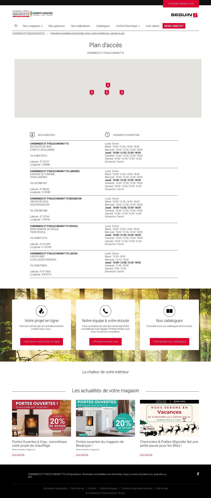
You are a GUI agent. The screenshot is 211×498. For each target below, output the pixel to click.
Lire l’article (18, 454)
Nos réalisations (80, 26)
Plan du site (162, 488)
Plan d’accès (77, 488)
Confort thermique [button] (128, 26)
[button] (108, 85)
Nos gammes (57, 26)
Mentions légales (109, 488)
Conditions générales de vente (136, 488)
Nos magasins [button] (32, 26)
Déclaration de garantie (55, 488)
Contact (92, 488)
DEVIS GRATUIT (174, 26)
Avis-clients (152, 26)
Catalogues (103, 26)
